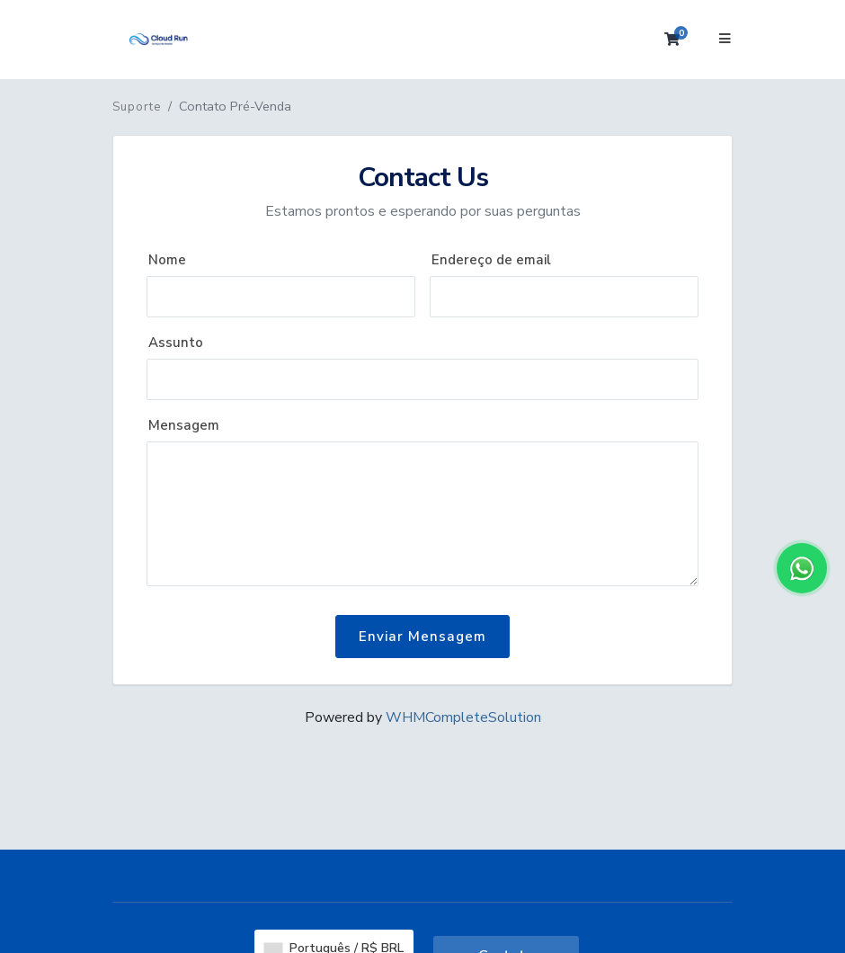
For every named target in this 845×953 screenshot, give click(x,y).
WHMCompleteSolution (463, 717)
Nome (167, 260)
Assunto (175, 343)
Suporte (136, 107)
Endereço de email (491, 260)
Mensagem (183, 425)
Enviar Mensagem (422, 637)
